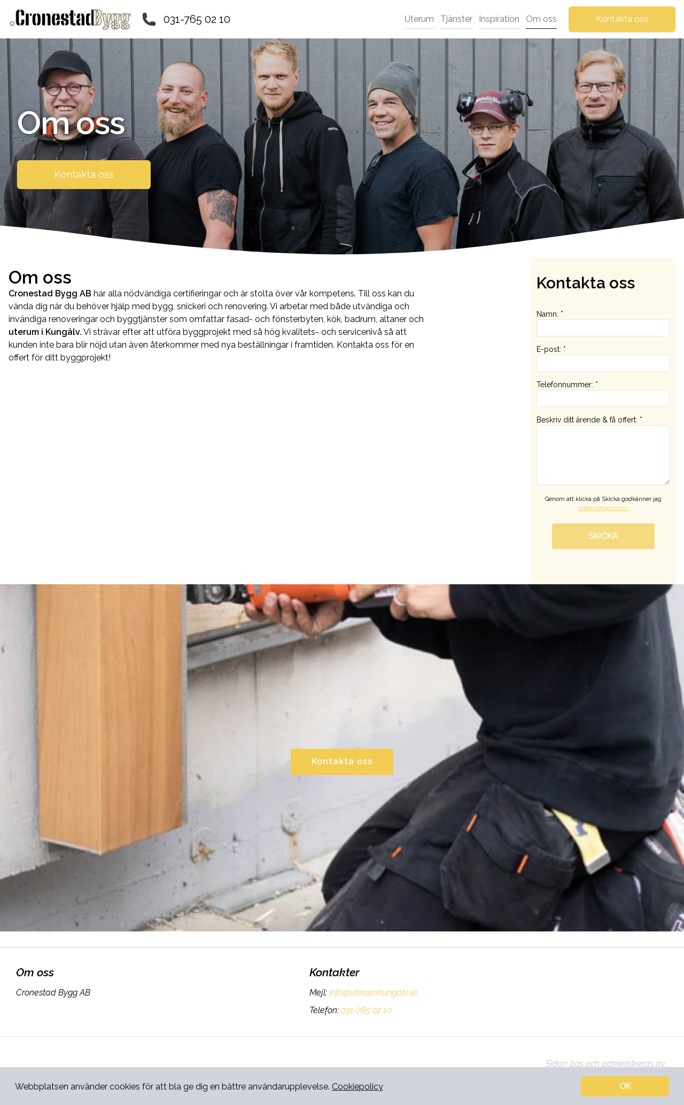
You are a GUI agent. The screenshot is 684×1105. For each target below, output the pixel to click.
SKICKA (603, 536)
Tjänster (456, 19)
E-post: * (603, 358)
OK (625, 1086)
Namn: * (603, 323)
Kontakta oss (622, 19)
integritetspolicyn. (603, 508)
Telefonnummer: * (603, 393)
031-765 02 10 (197, 19)
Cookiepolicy (357, 1087)
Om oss (541, 19)
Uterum (419, 19)
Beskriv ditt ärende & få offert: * (603, 450)
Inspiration (499, 19)
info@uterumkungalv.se (372, 993)
